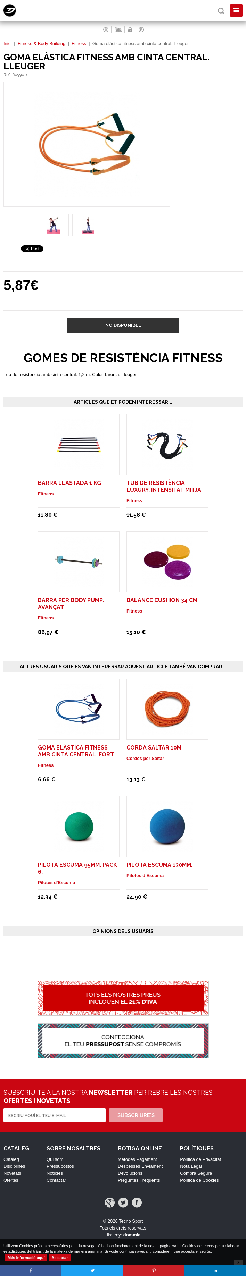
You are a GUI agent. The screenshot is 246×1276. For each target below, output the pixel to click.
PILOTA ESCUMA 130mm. (159, 865)
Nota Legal (191, 1166)
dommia (132, 1235)
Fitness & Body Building (41, 43)
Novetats (12, 1173)
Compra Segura (196, 1173)
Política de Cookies (199, 1180)
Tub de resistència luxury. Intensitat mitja (163, 486)
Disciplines (14, 1166)
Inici (7, 43)
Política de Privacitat (200, 1159)
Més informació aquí (26, 1258)
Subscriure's (136, 1115)
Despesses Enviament (140, 1166)
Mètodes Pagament (137, 1159)
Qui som (55, 1159)
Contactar (56, 1180)
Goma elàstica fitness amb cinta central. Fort (76, 751)
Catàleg (11, 1159)
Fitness (79, 43)
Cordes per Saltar (145, 758)
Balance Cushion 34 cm (161, 600)
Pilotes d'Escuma (56, 882)
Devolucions (130, 1173)
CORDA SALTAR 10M (153, 747)
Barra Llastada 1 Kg (69, 483)
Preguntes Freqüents (139, 1180)
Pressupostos (60, 1166)
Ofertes (10, 1180)
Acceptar (59, 1258)
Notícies (55, 1173)
